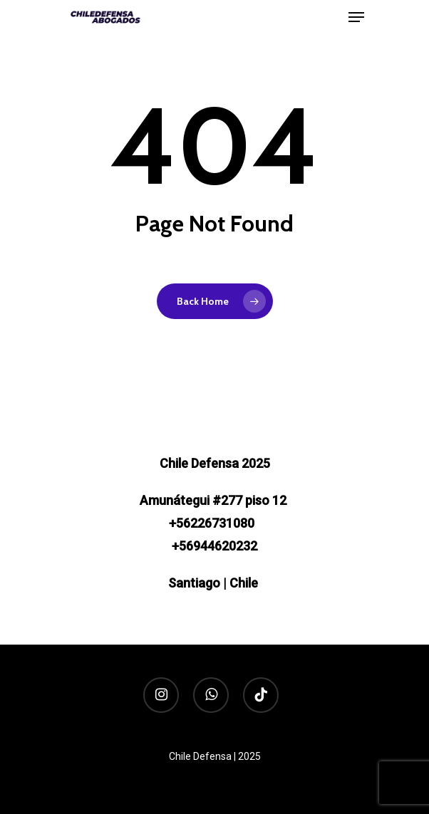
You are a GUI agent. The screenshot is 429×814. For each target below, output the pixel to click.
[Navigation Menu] (356, 17)
